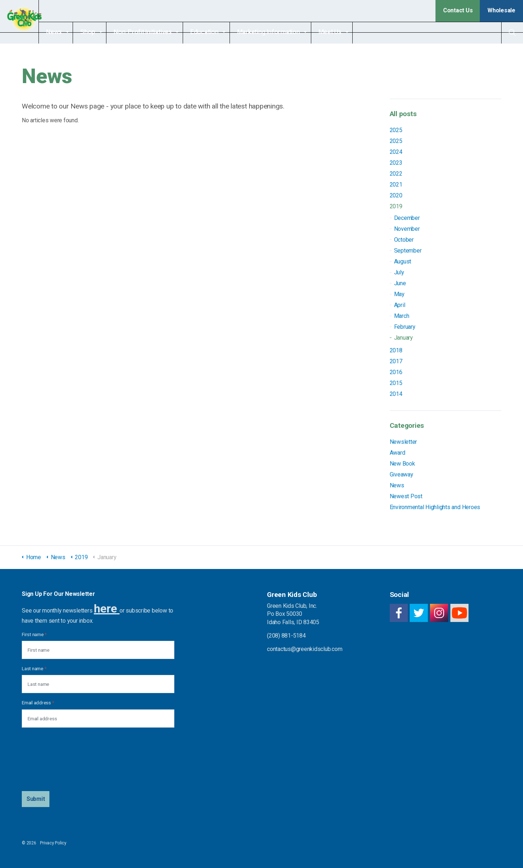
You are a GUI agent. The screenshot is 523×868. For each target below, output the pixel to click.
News (67, 32)
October (404, 239)
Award (397, 452)
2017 (396, 361)
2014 (396, 393)
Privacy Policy (53, 843)
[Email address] (98, 718)
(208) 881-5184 (286, 635)
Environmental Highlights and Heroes (435, 507)
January (403, 337)
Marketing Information (281, 32)
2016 (396, 372)
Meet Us (343, 32)
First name (34, 634)
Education (217, 32)
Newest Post (406, 496)
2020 (396, 195)
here (105, 608)
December (407, 217)
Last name (34, 668)
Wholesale (501, 10)
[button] (36, 799)
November (407, 228)
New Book (402, 463)
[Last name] (98, 684)
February (404, 326)
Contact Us (458, 10)
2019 (396, 206)
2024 (396, 151)
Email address (38, 702)
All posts (403, 114)
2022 (396, 173)
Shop (100, 32)
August (402, 261)
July (399, 272)
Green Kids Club (26, 21)
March (401, 315)
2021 (396, 184)
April (399, 305)
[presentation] (51, 759)
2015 (396, 383)
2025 (396, 130)
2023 (396, 162)
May (399, 294)
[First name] (98, 650)
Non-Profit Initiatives (156, 32)
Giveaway (401, 474)
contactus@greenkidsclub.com (304, 649)
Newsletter (403, 441)
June (400, 283)
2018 (396, 350)
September (408, 250)
